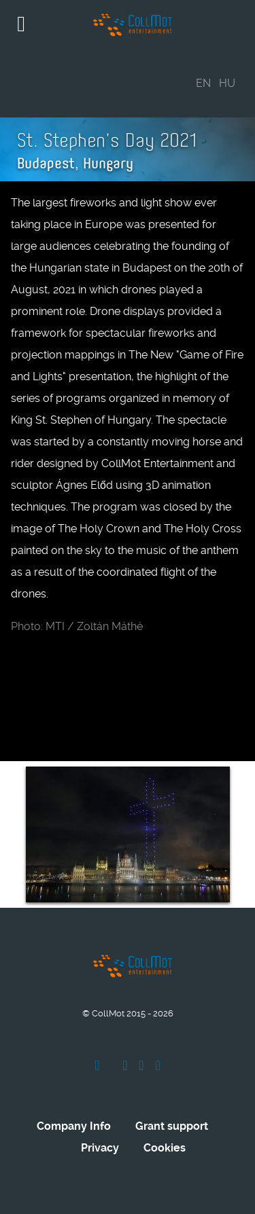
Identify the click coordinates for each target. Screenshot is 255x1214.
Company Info (74, 1126)
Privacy (100, 1147)
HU (227, 83)
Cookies (164, 1147)
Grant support (171, 1126)
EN (203, 83)
